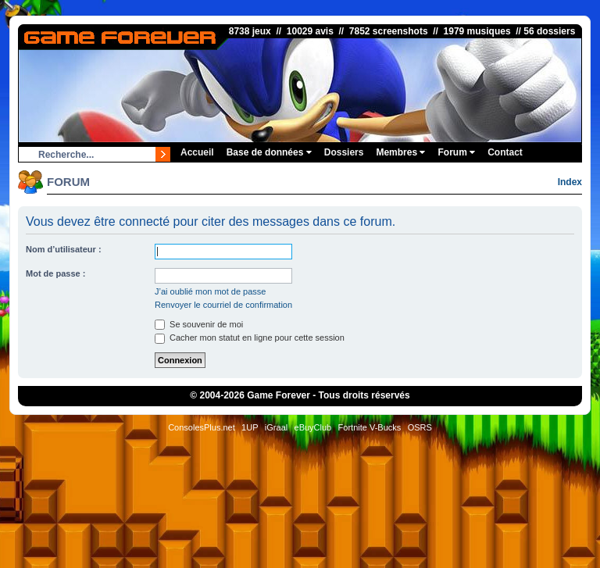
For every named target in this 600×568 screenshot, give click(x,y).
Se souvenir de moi (199, 324)
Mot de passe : (55, 273)
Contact (505, 152)
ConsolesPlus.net (201, 427)
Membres (400, 152)
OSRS (420, 427)
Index (570, 182)
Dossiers (344, 152)
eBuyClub (313, 427)
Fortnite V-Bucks (370, 427)
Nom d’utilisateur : (64, 249)
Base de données (269, 152)
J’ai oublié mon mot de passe (210, 291)
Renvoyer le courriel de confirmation (223, 304)
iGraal (276, 427)
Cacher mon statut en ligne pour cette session (250, 337)
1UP (249, 427)
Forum (456, 152)
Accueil (197, 152)
